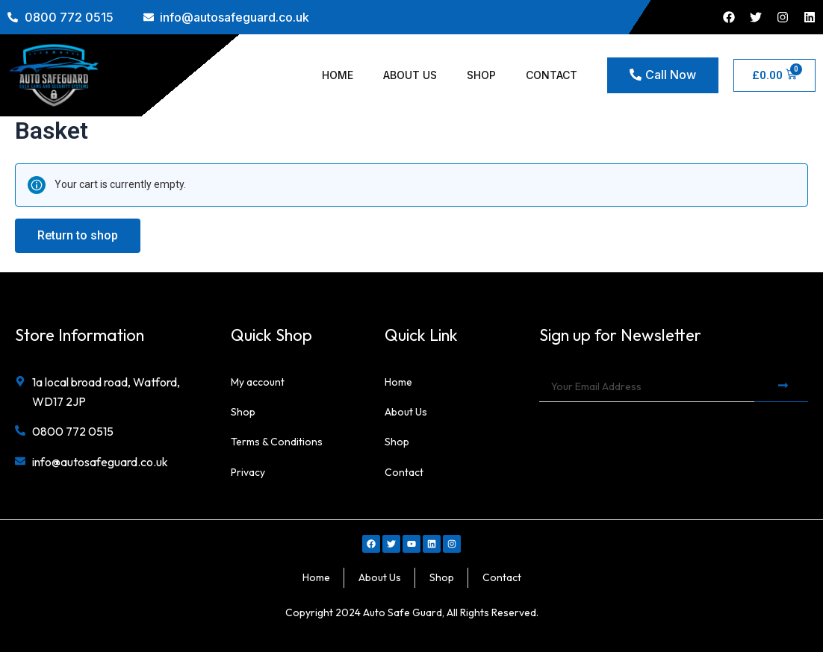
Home (337, 75)
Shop (481, 75)
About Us (410, 75)
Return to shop (77, 235)
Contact (551, 75)
